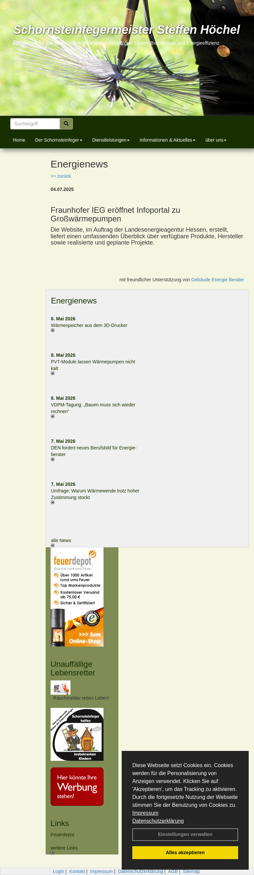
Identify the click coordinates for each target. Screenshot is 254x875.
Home (19, 140)
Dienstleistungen (111, 140)
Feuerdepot (62, 834)
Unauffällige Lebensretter (73, 668)
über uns (216, 140)
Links (60, 823)
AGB (173, 871)
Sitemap (191, 871)
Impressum (145, 813)
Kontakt (77, 871)
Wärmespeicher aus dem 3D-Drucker (89, 325)
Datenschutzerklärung (158, 821)
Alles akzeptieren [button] (185, 852)
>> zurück (61, 176)
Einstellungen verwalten (185, 834)
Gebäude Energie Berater (217, 279)
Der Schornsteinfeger (58, 140)
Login (58, 871)
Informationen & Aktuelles (167, 140)
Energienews (74, 300)
